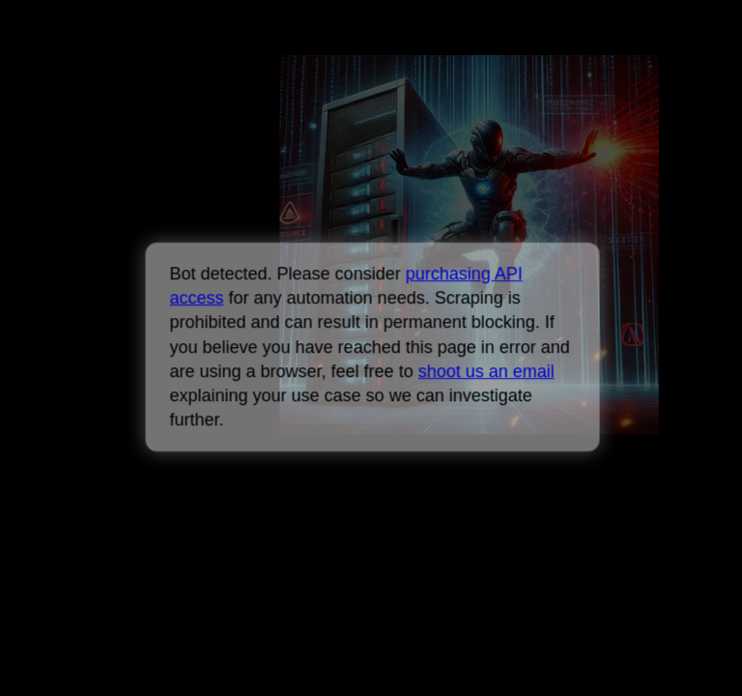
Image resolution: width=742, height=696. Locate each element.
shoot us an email (485, 371)
